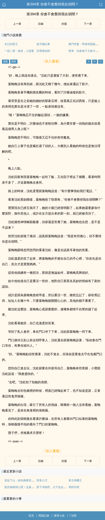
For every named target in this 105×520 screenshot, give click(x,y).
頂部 (73, 515)
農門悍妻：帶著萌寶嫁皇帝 (84, 44)
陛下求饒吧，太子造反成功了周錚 (57, 487)
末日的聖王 (11, 44)
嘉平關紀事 (43, 44)
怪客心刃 (42, 480)
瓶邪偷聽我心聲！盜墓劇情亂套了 (24, 487)
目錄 (40, 23)
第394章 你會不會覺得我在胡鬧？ (52, 4)
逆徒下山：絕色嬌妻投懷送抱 (21, 480)
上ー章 (17, 23)
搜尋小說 (59, 515)
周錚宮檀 (73, 487)
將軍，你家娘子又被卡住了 (84, 50)
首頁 (31, 515)
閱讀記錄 (43, 515)
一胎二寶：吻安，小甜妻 (19, 50)
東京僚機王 (75, 480)
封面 (64, 23)
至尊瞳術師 (43, 50)
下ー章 (88, 23)
